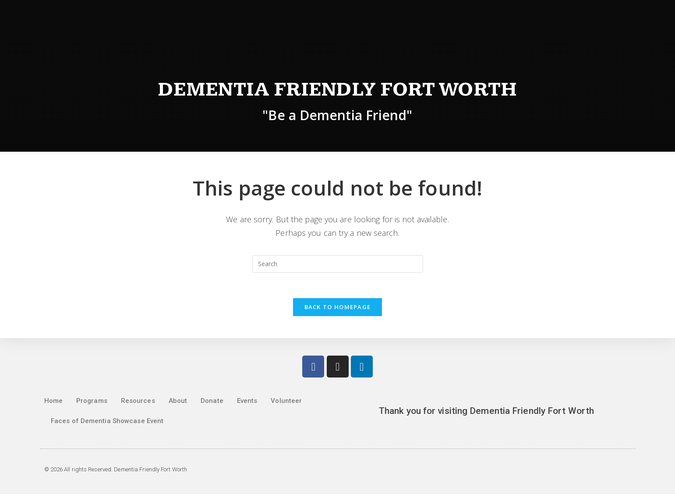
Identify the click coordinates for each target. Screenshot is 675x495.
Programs (91, 402)
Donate (212, 402)
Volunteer (286, 402)
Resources (138, 402)
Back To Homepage (337, 308)
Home (53, 402)
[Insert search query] (337, 264)
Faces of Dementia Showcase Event (107, 422)
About (178, 402)
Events (247, 402)
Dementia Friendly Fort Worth (337, 90)
